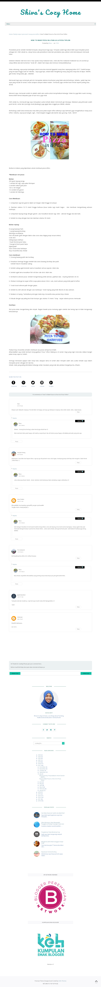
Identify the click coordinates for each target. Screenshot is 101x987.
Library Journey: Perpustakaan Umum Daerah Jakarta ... (52, 776)
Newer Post (15, 673)
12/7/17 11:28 (20, 597)
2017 (39, 765)
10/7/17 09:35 (21, 425)
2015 (39, 794)
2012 (39, 797)
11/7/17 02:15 (20, 552)
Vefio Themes (62, 981)
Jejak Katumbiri (21, 595)
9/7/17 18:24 (20, 406)
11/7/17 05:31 (21, 571)
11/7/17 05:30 (21, 523)
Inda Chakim (20, 499)
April (41, 785)
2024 (39, 755)
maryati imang (21, 452)
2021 (39, 760)
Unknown (19, 617)
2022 (39, 758)
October (42, 770)
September (43, 772)
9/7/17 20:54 (20, 454)
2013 (39, 796)
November (43, 769)
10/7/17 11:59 (20, 501)
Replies (15, 418)
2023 (39, 757)
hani (18, 404)
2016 (39, 792)
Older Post (86, 673)
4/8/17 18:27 (20, 619)
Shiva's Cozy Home (50, 12)
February (42, 789)
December (43, 767)
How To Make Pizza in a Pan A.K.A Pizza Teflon (50, 779)
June (41, 782)
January (42, 790)
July (41, 774)
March (41, 787)
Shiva (20, 423)
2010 (39, 801)
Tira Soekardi (21, 550)
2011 (39, 799)
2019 (39, 762)
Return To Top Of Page (50, 984)
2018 (39, 763)
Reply (78, 412)
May (41, 783)
